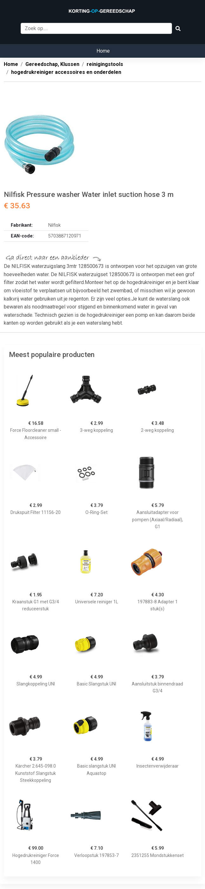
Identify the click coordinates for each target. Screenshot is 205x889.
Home (103, 51)
